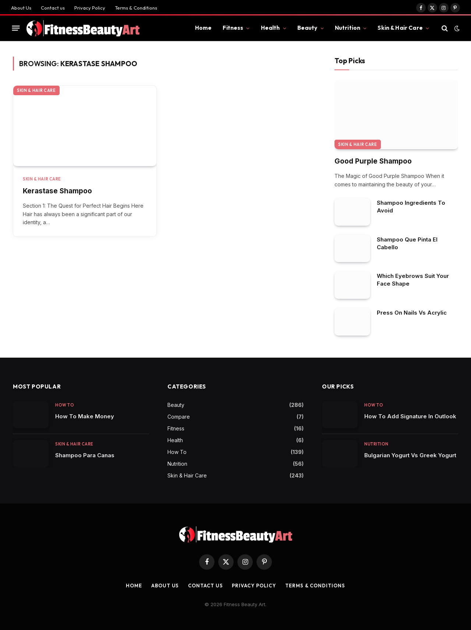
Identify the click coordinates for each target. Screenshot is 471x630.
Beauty (307, 27)
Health (270, 27)
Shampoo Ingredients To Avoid (411, 206)
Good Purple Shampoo (373, 161)
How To (64, 405)
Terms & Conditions (136, 8)
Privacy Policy (89, 8)
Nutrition (347, 27)
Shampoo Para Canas (84, 455)
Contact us (53, 8)
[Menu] (16, 28)
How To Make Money (84, 416)
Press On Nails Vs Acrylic (412, 312)
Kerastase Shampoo (57, 191)
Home (203, 27)
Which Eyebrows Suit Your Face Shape (413, 279)
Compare (178, 417)
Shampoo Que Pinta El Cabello (407, 243)
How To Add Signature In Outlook (410, 416)
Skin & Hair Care (400, 27)
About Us (21, 8)
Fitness (233, 27)
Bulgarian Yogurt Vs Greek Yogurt (410, 455)
